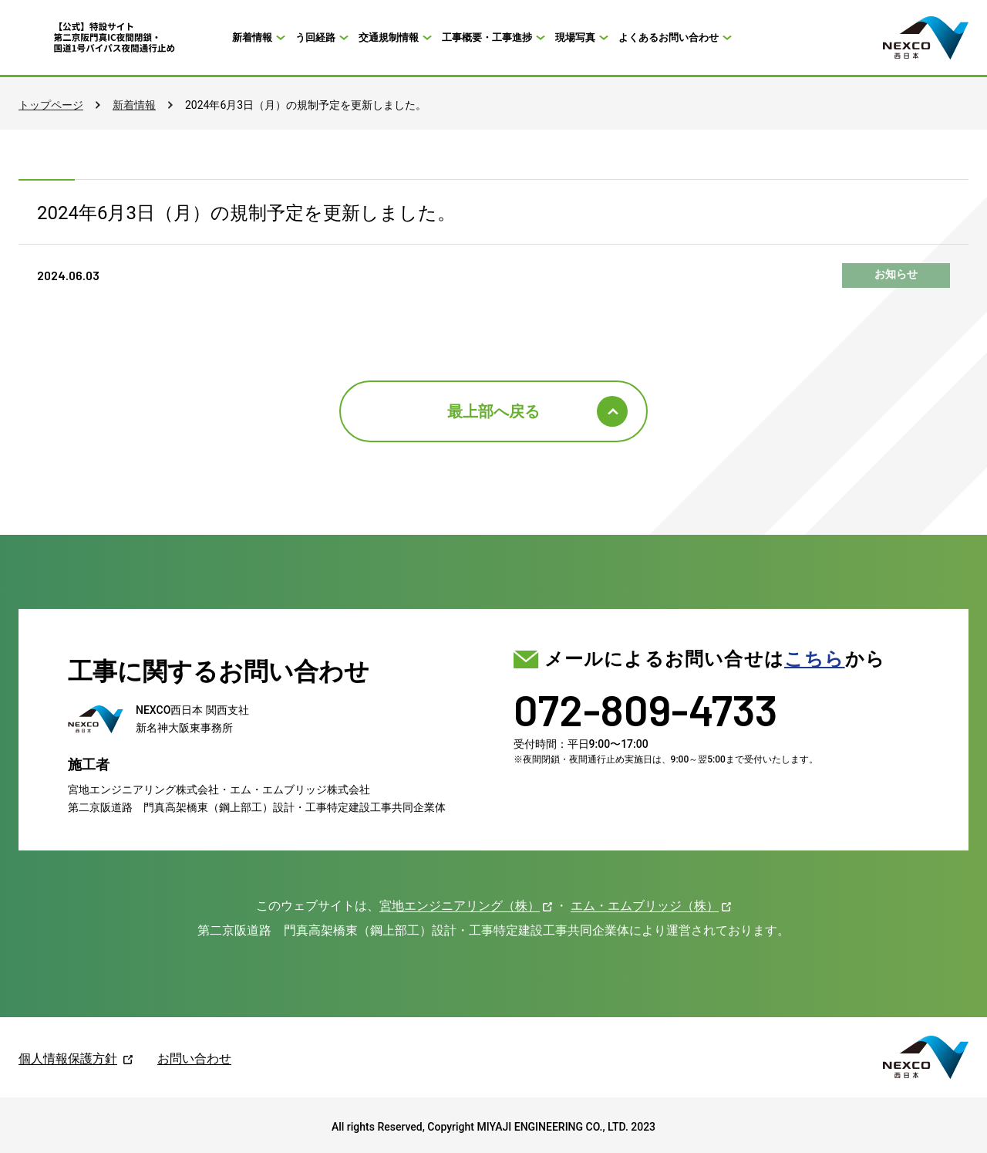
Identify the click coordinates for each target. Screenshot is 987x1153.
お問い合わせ (194, 1058)
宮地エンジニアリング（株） (459, 905)
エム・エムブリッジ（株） (645, 905)
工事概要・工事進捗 (487, 37)
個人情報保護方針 (68, 1058)
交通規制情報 (389, 37)
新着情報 (252, 37)
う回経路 (315, 37)
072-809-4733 (645, 709)
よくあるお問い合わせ (668, 37)
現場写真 (575, 37)
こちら (814, 659)
